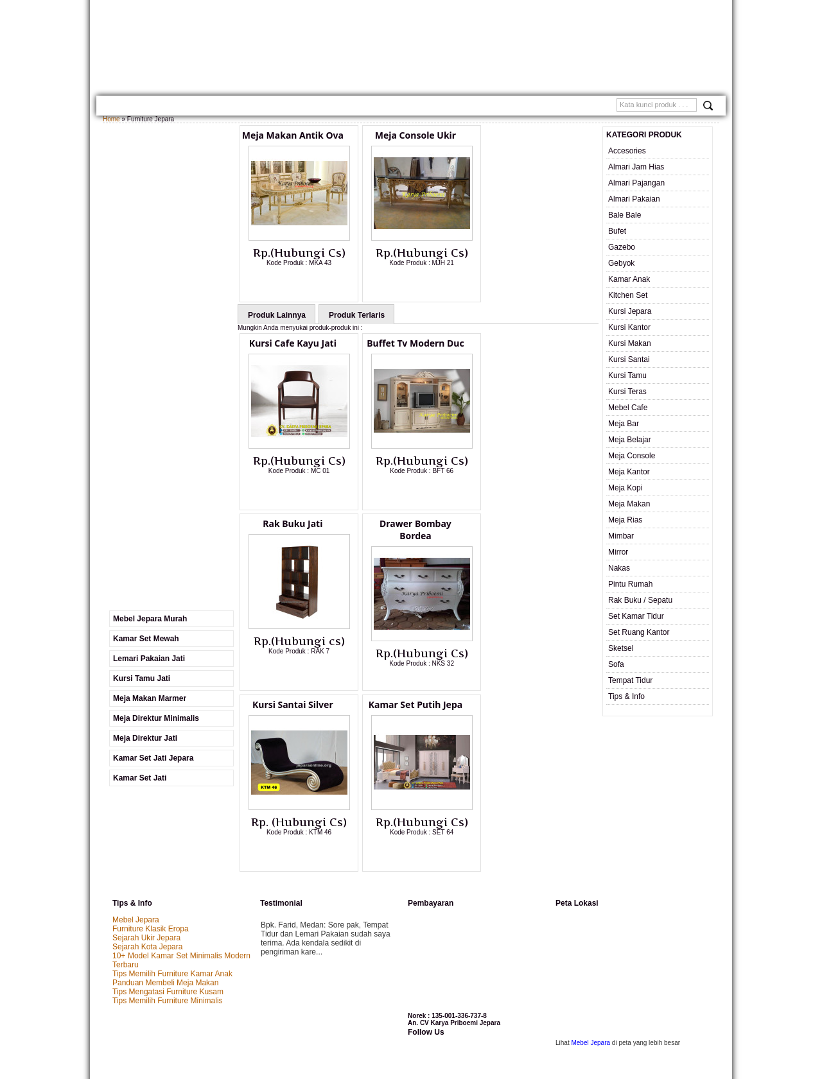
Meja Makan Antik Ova (293, 135)
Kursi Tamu (627, 375)
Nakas (619, 568)
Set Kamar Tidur (636, 616)
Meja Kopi (625, 487)
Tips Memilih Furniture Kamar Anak (172, 889)
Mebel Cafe (627, 407)
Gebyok (621, 263)
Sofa (616, 664)
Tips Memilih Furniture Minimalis (167, 916)
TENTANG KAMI (161, 106)
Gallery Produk (226, 106)
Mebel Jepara (135, 835)
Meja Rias (625, 519)
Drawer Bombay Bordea (293, 530)
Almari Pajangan (636, 182)
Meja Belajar (629, 439)
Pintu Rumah (630, 584)
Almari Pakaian (634, 198)
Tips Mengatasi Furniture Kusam (167, 907)
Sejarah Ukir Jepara (146, 853)
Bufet (617, 231)
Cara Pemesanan (352, 106)
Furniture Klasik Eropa (150, 844)
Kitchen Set (627, 295)
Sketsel (620, 648)
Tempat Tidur (630, 680)
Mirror (618, 552)
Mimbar (621, 535)
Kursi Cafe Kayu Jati (293, 343)
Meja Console (631, 455)
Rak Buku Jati (533, 343)
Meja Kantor (629, 471)
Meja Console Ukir (412, 135)
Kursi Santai (629, 359)
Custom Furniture (427, 106)
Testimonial (555, 106)
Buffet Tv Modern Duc (412, 343)
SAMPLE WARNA (497, 106)
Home (117, 106)
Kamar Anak (629, 279)
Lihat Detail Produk (307, 284)
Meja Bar (623, 423)
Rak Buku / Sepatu (640, 600)
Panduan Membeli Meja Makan (165, 898)
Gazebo (621, 247)
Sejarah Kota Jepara (147, 862)
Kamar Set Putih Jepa (533, 524)
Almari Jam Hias (636, 166)
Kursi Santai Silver (412, 524)
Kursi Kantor (629, 327)
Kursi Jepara (629, 311)
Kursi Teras (627, 391)
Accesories (627, 150)
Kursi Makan (629, 343)
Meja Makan (629, 503)
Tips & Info (626, 696)
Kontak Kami (289, 106)
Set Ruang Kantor (638, 632)
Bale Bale (624, 215)
